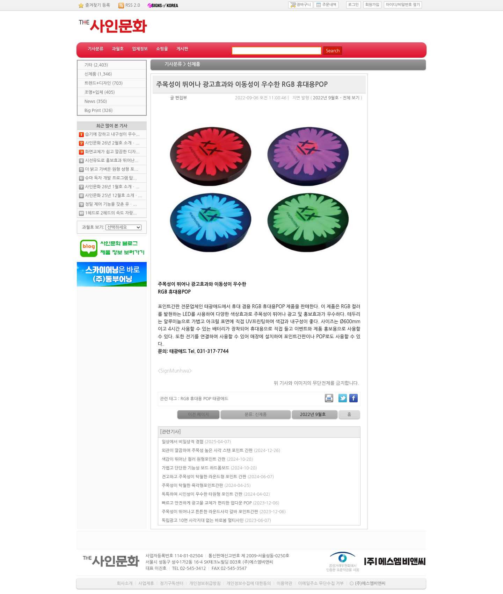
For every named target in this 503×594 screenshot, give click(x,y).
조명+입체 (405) (100, 92)
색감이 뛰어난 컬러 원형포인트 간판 (207, 459)
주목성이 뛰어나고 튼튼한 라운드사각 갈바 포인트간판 (224, 512)
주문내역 (326, 5)
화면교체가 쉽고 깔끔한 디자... (112, 152)
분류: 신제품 (256, 414)
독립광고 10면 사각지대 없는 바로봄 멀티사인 (216, 520)
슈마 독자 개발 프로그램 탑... (111, 178)
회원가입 (372, 5)
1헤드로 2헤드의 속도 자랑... (111, 213)
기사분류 (95, 49)
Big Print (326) (99, 110)
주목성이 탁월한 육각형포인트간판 (206, 485)
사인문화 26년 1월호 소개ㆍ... (112, 187)
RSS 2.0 (132, 5)
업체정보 (140, 49)
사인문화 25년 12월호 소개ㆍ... (113, 195)
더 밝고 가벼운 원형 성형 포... (111, 169)
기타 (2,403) (96, 65)
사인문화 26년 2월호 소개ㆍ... (112, 143)
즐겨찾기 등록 (97, 5)
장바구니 (300, 5)
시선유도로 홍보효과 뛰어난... (111, 160)
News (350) (96, 101)
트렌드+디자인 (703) (104, 83)
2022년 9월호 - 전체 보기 (336, 98)
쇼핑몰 (162, 49)
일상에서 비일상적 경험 (196, 442)
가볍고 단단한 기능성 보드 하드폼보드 (209, 468)
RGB (185, 399)
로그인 (353, 5)
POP (207, 399)
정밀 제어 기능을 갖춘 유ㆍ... (111, 204)
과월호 (118, 49)
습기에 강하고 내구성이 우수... (112, 134)
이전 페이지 (198, 414)
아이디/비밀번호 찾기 (403, 5)
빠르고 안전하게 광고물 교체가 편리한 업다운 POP (220, 503)
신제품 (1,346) (98, 74)
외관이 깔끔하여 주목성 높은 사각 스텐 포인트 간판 (221, 450)
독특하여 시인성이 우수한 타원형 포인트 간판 (216, 494)
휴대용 (196, 399)
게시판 (182, 49)
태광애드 (220, 399)
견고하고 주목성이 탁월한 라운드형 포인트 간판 (218, 477)
